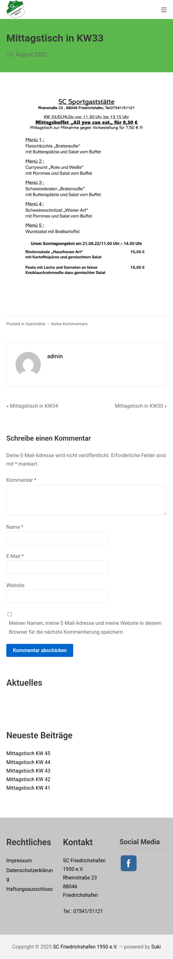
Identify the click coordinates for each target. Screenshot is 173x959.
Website (15, 585)
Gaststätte (35, 323)
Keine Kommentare (69, 323)
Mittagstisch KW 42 (28, 779)
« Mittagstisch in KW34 (32, 406)
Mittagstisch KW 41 (28, 788)
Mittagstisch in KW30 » (141, 406)
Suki (156, 947)
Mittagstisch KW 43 (28, 771)
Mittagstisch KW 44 (28, 762)
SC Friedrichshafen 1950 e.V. (85, 947)
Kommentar (21, 480)
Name (14, 527)
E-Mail (15, 556)
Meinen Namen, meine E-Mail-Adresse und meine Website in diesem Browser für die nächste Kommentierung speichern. (85, 627)
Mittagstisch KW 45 (28, 753)
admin (55, 356)
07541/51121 (88, 911)
